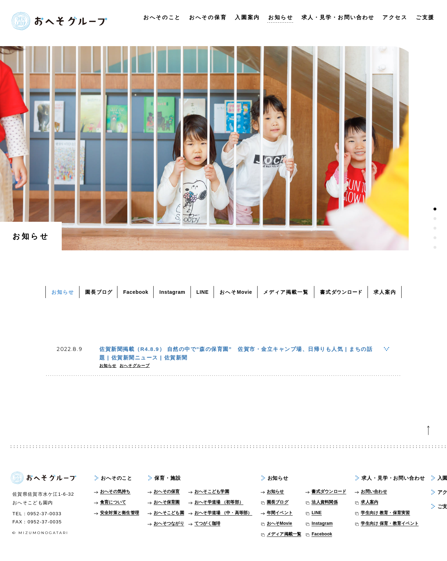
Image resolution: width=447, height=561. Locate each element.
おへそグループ (135, 365)
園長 (98, 292)
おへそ (236, 292)
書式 (341, 292)
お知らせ (62, 292)
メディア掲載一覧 (286, 292)
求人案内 (385, 292)
